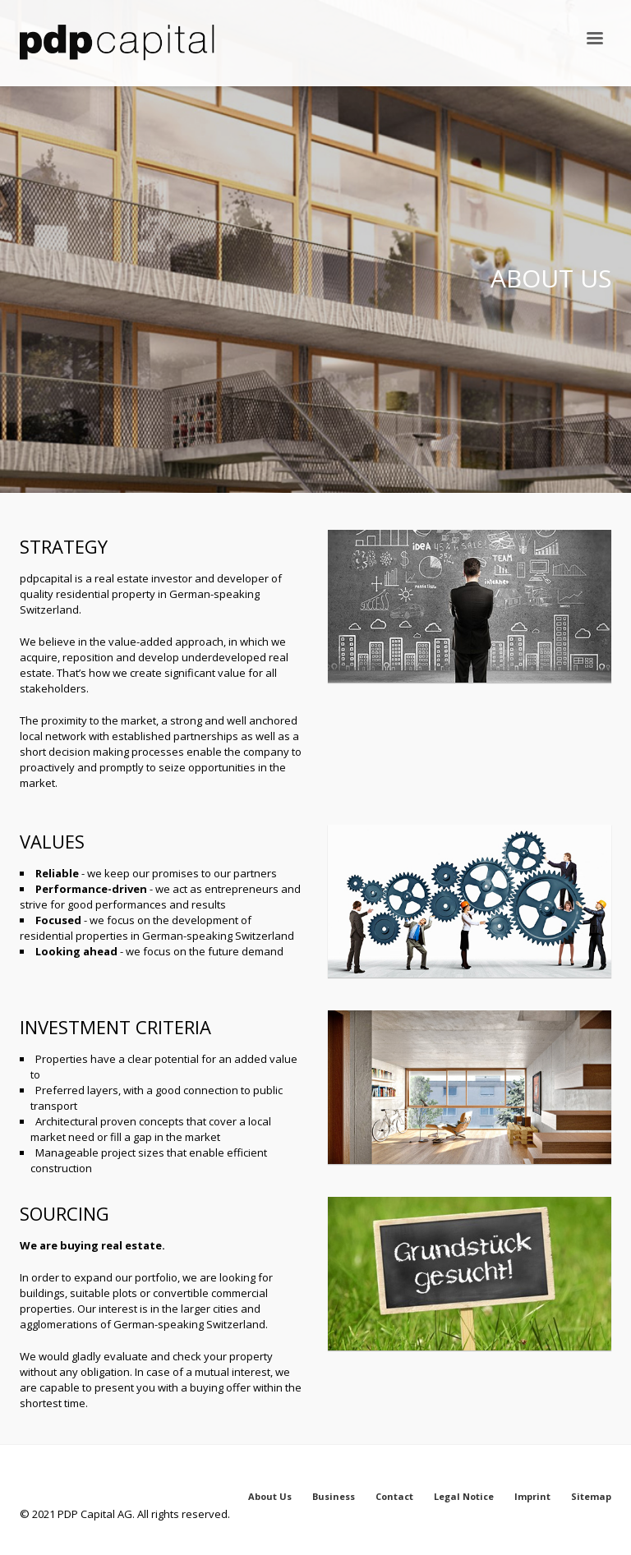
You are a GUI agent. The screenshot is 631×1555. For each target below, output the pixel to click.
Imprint (532, 1496)
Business (333, 1496)
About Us (270, 1496)
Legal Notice (464, 1496)
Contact (394, 1496)
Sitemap (591, 1496)
